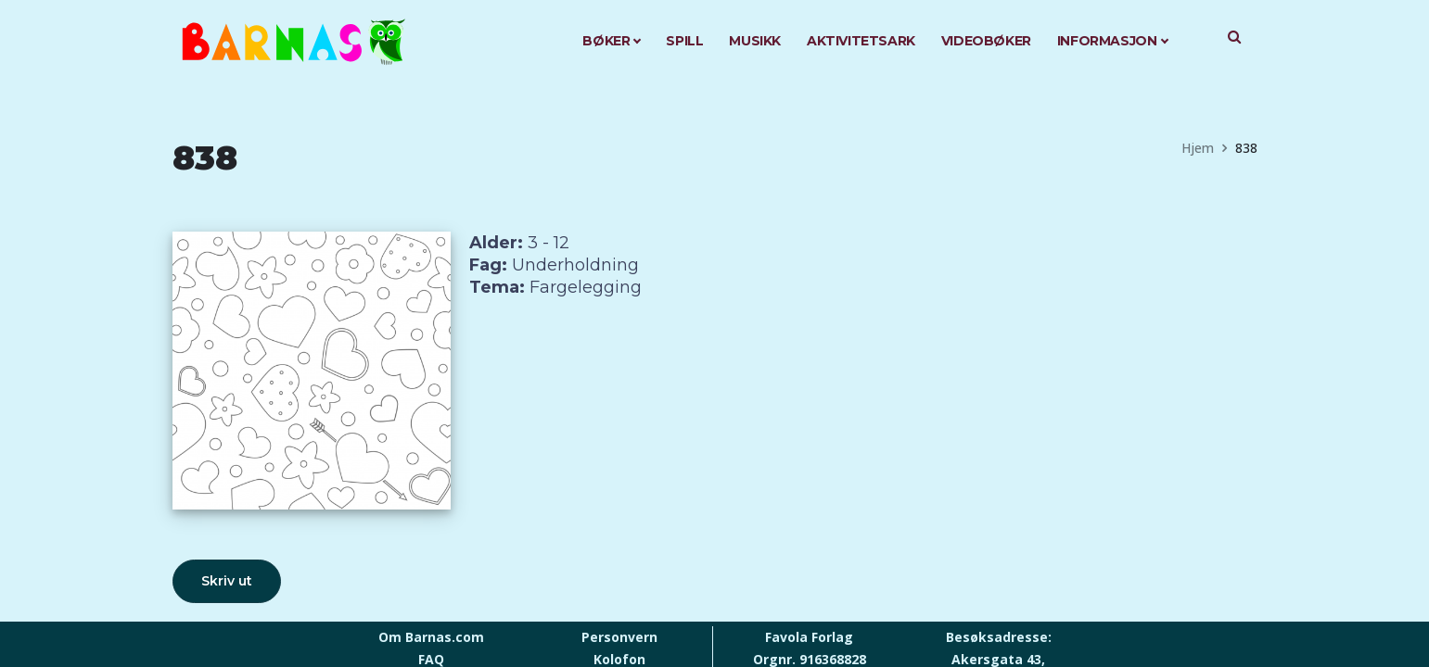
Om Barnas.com (431, 637)
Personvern (619, 637)
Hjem (1197, 148)
